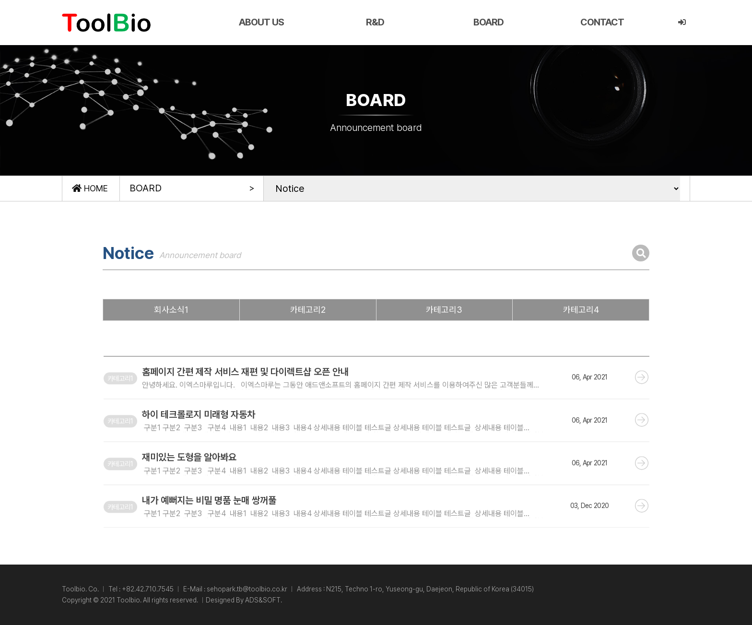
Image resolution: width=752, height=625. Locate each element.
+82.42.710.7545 (148, 589)
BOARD (488, 22)
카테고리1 (120, 394)
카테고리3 (444, 310)
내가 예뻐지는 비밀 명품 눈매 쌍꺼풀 (209, 515)
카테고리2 (308, 310)
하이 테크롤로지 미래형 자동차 (198, 430)
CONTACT (602, 22)
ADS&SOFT (263, 600)
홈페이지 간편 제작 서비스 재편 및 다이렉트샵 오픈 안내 (245, 387)
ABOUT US (261, 22)
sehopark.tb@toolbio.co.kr (247, 589)
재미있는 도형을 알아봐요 (189, 473)
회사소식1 (171, 310)
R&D (375, 22)
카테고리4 (581, 310)
